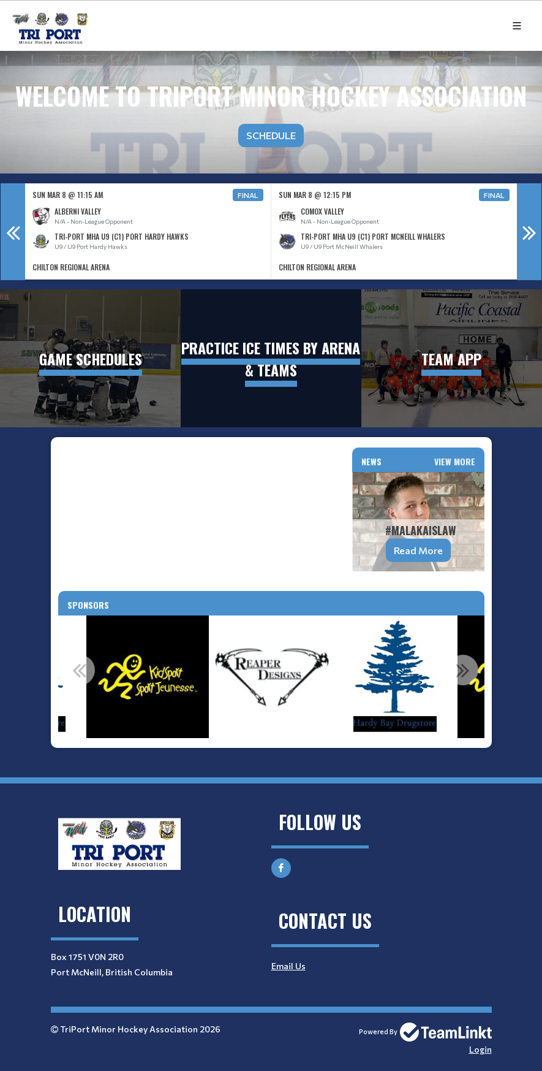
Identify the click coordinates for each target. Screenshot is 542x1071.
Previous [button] (13, 231)
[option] (148, 231)
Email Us (288, 966)
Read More (418, 550)
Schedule (271, 135)
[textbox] (197, 455)
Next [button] (529, 231)
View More (454, 461)
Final (248, 195)
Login (480, 1049)
